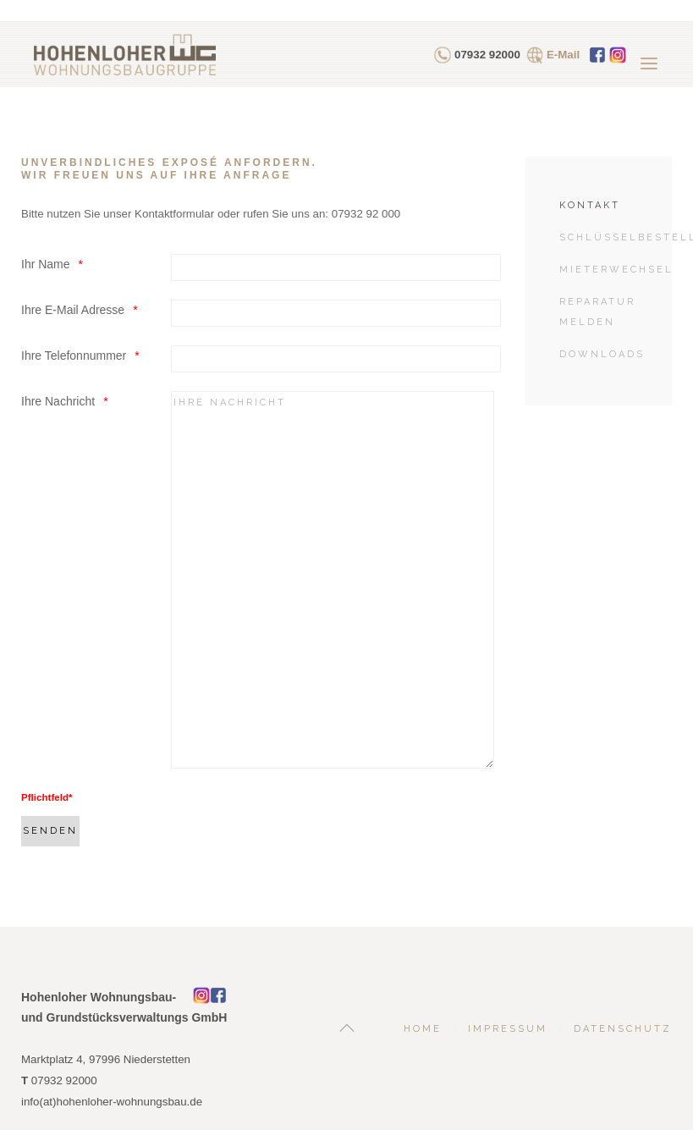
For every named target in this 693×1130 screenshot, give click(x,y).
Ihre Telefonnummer (73, 355)
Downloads (602, 354)
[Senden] (50, 831)
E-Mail (563, 54)
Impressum (507, 1028)
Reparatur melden (597, 312)
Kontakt (589, 205)
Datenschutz (623, 1028)
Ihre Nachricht (58, 401)
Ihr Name (45, 264)
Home (423, 1028)
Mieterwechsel (616, 269)
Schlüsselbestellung (616, 237)
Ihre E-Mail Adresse (72, 310)
